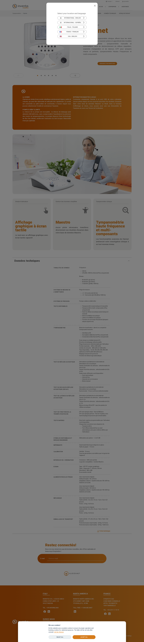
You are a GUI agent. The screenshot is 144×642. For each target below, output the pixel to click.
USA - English (68, 36)
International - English (70, 18)
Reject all (60, 637)
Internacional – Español (70, 22)
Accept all (84, 637)
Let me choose (59, 632)
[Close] (94, 5)
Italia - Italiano (69, 27)
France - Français (69, 31)
